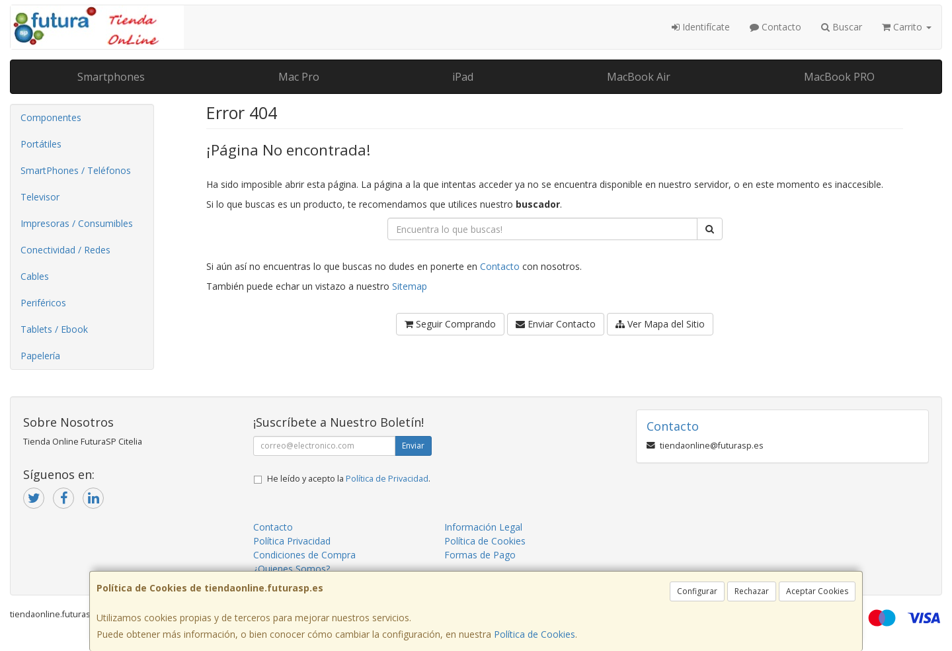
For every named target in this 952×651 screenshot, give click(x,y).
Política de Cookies (534, 634)
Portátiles (40, 144)
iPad (462, 76)
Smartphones (111, 76)
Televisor (40, 197)
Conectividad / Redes (65, 249)
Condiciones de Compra (304, 554)
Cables (34, 276)
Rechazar (751, 591)
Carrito (907, 27)
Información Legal (483, 527)
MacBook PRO (839, 76)
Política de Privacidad (387, 478)
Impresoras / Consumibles (76, 223)
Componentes (50, 117)
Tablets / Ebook (54, 329)
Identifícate (701, 27)
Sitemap (409, 286)
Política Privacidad (292, 541)
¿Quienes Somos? (291, 568)
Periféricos (43, 302)
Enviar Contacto (556, 324)
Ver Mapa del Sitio (660, 324)
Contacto (775, 27)
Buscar (841, 27)
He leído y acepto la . (348, 478)
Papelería (40, 355)
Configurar (697, 591)
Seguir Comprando (450, 324)
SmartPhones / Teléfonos (75, 170)
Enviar (413, 445)
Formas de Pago (480, 554)
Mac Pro (298, 76)
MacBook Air (638, 76)
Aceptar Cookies (817, 591)
